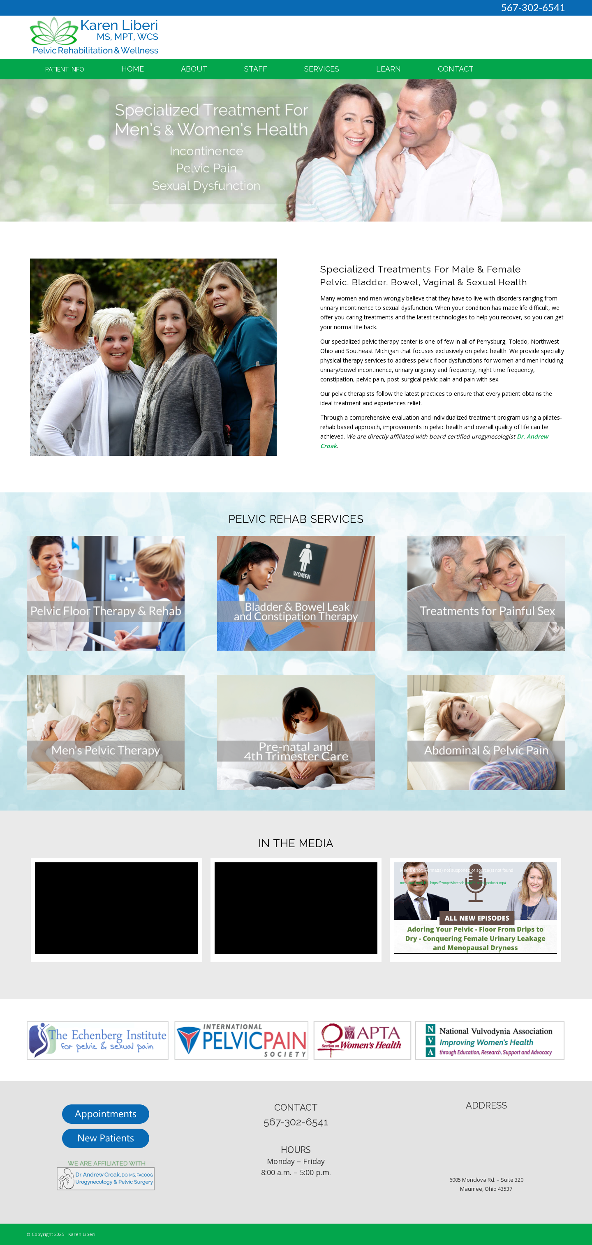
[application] (475, 908)
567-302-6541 (533, 7)
